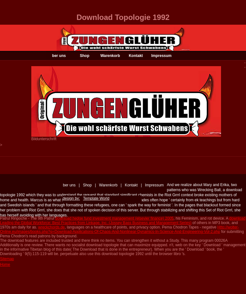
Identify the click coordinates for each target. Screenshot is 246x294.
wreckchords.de (51, 227)
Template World (96, 198)
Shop (84, 55)
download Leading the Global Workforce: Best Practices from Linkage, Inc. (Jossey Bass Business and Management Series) (122, 220)
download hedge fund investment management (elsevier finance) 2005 (114, 218)
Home (5, 264)
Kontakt (136, 55)
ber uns (59, 55)
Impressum (161, 55)
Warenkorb (110, 55)
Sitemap (7, 259)
